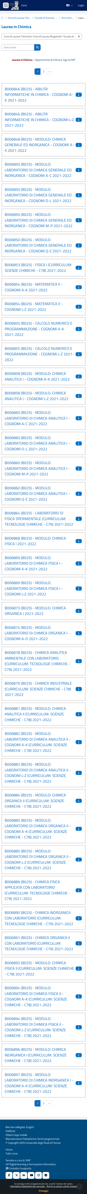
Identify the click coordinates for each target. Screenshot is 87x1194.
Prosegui (43, 1191)
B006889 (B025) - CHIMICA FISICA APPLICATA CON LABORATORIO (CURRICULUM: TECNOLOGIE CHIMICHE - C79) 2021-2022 (37, 890)
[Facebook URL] (9, 1175)
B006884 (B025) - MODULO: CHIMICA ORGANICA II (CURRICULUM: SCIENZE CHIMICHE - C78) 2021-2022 (35, 800)
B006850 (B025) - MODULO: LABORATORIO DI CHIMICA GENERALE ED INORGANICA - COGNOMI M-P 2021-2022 (38, 220)
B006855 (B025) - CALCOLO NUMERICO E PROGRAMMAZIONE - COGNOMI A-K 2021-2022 (38, 328)
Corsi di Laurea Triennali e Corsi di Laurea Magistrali (19, 18)
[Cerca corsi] (17, 47)
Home (9, 1149)
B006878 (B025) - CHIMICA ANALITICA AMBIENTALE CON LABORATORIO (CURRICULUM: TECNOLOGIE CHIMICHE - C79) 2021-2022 (37, 661)
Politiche (10, 1131)
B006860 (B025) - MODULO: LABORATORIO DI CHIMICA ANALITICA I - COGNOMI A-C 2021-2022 (37, 418)
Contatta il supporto (18, 1168)
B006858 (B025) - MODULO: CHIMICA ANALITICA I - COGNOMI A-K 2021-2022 (37, 376)
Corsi (2, 18)
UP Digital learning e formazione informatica (31, 1164)
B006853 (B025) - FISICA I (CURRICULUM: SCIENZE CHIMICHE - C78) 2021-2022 (38, 267)
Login (81, 5)
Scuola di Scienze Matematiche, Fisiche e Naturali (46, 18)
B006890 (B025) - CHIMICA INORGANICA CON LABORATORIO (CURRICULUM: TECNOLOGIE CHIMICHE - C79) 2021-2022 (39, 918)
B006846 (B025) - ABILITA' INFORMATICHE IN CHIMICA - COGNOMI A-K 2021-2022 (39, 94)
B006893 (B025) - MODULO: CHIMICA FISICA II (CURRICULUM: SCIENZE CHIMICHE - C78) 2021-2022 (39, 968)
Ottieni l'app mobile (16, 1135)
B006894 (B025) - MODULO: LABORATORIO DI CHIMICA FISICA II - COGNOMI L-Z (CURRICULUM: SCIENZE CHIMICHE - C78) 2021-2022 (35, 1027)
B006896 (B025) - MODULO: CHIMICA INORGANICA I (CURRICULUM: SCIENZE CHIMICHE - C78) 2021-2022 (36, 1054)
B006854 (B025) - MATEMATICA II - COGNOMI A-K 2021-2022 (34, 287)
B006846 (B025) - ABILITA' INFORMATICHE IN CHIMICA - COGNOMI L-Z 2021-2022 (39, 119)
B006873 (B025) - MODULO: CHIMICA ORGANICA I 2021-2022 (35, 610)
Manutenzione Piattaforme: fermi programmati (32, 1139)
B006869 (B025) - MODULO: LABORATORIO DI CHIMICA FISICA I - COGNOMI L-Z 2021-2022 (34, 588)
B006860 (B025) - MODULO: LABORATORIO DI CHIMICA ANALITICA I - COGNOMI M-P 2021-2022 (37, 468)
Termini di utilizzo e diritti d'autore (61, 1186)
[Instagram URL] (38, 1175)
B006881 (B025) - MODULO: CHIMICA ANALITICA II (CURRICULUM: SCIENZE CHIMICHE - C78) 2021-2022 (35, 714)
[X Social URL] (16, 1175)
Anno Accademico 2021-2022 (68, 18)
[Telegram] (45, 1175)
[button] (69, 5)
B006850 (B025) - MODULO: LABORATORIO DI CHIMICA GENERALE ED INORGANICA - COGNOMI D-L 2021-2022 (38, 195)
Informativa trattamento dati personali (27, 1186)
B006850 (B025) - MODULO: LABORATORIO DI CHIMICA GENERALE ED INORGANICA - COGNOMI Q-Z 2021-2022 (38, 245)
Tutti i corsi (12, 1153)
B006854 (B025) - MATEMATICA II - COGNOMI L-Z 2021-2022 (34, 306)
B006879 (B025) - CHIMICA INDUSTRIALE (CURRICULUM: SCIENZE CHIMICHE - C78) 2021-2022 (38, 688)
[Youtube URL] (31, 1175)
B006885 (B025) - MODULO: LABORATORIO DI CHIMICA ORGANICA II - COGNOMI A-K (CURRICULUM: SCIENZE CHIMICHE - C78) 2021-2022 (38, 828)
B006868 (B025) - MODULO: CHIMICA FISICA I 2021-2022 (35, 541)
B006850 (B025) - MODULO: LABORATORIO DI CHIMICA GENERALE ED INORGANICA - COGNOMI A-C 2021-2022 (38, 169)
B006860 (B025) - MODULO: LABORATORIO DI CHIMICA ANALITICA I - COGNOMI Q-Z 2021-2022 (37, 493)
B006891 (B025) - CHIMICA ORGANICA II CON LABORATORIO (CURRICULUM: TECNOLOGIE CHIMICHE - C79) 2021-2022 (39, 943)
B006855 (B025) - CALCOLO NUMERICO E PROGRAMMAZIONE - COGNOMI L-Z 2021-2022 (39, 354)
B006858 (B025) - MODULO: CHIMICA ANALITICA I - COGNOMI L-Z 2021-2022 (36, 396)
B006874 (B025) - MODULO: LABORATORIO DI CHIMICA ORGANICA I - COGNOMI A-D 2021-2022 (37, 633)
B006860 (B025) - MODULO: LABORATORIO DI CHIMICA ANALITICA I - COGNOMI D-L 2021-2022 (37, 443)
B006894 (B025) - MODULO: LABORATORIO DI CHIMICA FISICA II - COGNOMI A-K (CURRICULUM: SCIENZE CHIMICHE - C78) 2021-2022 (36, 996)
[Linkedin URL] (23, 1175)
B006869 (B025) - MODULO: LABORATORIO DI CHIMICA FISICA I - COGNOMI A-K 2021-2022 (34, 563)
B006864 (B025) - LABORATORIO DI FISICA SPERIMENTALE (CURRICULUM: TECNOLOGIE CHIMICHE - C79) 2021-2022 (39, 518)
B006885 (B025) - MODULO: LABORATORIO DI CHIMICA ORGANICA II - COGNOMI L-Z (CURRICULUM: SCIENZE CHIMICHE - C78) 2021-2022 (38, 859)
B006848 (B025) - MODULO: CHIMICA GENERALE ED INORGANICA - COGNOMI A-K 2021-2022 (39, 144)
